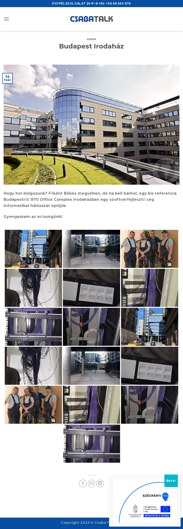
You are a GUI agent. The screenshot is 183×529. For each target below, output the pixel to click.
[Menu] (6, 19)
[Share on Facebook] (83, 483)
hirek (91, 39)
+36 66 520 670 (118, 3)
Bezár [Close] (171, 123)
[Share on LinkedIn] (100, 483)
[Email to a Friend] (92, 483)
